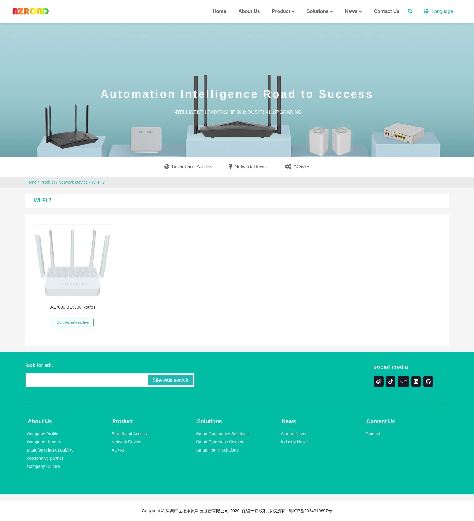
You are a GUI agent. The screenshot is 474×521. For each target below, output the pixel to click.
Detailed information (73, 322)
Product (47, 182)
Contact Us (380, 421)
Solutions (209, 421)
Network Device (73, 182)
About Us (40, 421)
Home (31, 182)
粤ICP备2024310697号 (310, 510)
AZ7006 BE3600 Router (73, 307)
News (289, 421)
